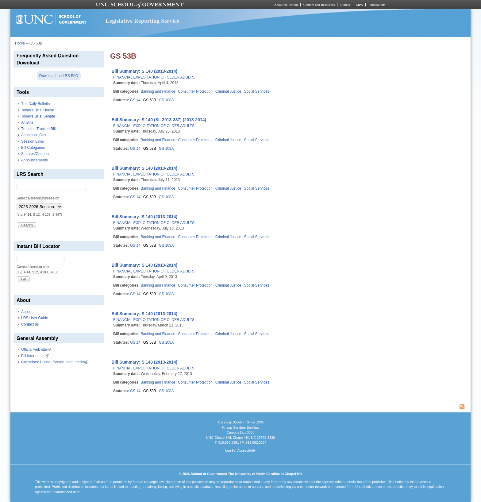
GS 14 (135, 100)
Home (20, 43)
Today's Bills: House (37, 110)
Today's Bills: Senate (38, 116)
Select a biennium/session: (38, 198)
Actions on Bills (33, 135)
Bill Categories (33, 147)
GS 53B (149, 100)
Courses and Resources (319, 4)
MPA (359, 4)
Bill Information (35, 356)
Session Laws (32, 141)
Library (345, 4)
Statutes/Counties (35, 154)
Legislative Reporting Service (142, 20)
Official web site (36, 349)
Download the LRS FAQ (58, 76)
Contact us (30, 324)
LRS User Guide (34, 318)
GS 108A (166, 100)
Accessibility (246, 450)
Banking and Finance (157, 91)
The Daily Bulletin (35, 104)
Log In (230, 450)
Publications (376, 4)
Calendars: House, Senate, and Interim (54, 362)
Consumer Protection (195, 91)
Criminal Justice (228, 91)
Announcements (34, 160)
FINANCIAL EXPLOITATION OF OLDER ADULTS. (154, 77)
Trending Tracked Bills (39, 129)
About (26, 312)
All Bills (27, 122)
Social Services (256, 91)
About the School (286, 4)
